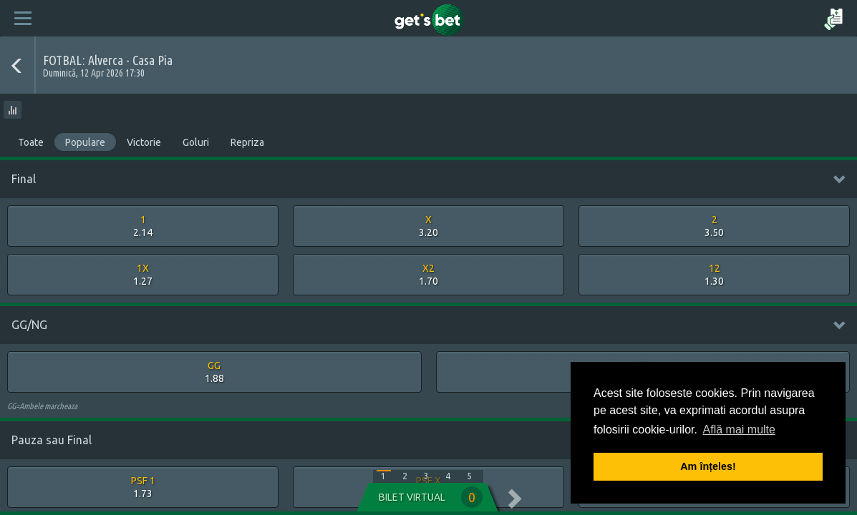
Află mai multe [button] (739, 429)
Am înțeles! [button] (708, 466)
